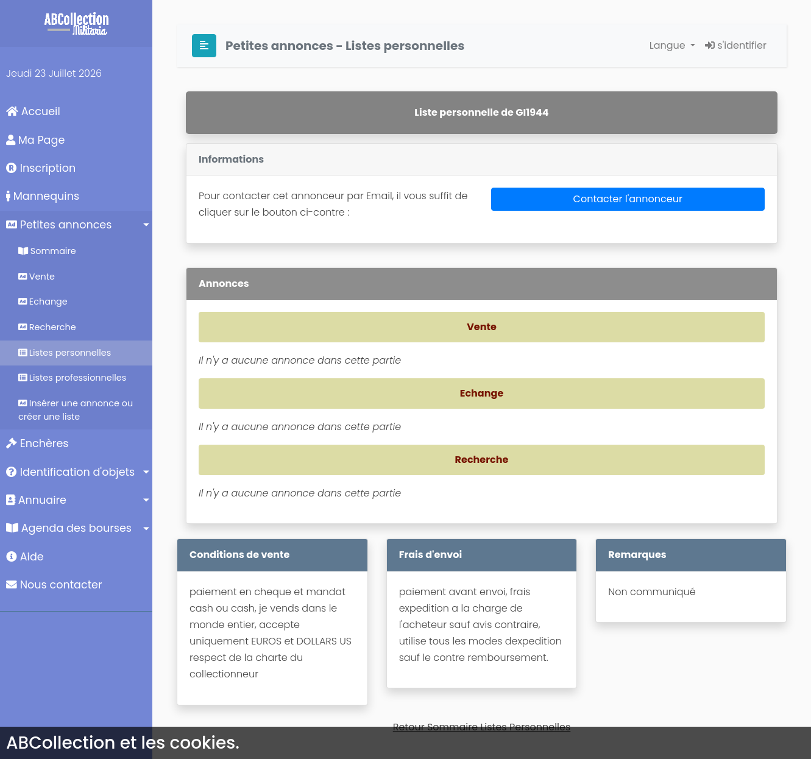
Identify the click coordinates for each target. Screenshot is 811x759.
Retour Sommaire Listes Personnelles (482, 727)
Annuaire (36, 500)
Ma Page (35, 140)
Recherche (47, 327)
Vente (36, 276)
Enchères (37, 443)
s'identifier (736, 45)
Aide (25, 556)
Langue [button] (669, 45)
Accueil (33, 111)
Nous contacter (54, 584)
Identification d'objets (70, 472)
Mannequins (42, 196)
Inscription (41, 168)
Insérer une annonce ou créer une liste (75, 410)
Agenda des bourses (69, 528)
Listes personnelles (64, 353)
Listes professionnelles (72, 378)
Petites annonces (59, 224)
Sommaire (47, 251)
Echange (43, 301)
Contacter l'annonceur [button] (627, 199)
